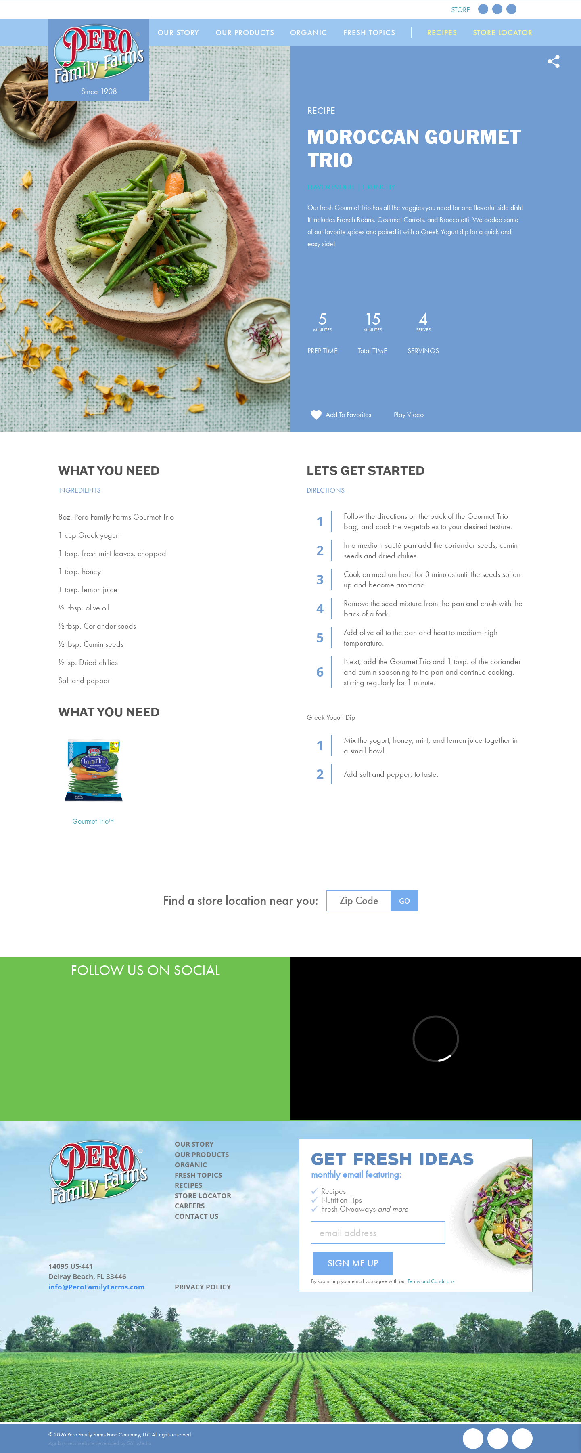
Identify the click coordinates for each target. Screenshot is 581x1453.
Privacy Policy (203, 1287)
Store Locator (503, 32)
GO (404, 901)
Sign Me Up (353, 1263)
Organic (308, 32)
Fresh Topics (369, 32)
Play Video (409, 414)
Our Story (178, 32)
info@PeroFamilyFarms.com (96, 1287)
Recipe (321, 110)
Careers (190, 1205)
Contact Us (196, 1216)
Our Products (244, 32)
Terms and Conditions (431, 1281)
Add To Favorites (348, 414)
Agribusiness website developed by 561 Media (99, 1443)
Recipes (442, 32)
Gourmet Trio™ (93, 821)
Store (460, 9)
